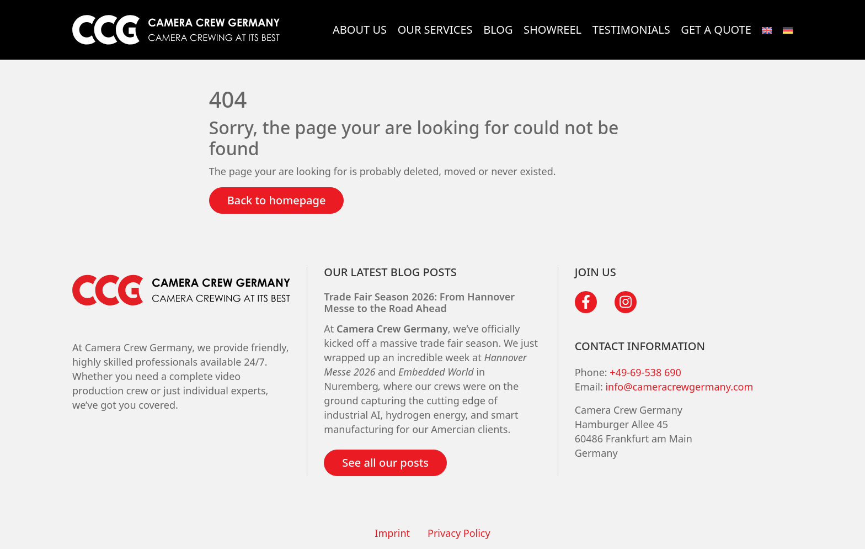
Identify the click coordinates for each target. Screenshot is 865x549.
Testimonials (631, 29)
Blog (497, 29)
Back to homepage (276, 200)
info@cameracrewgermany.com (679, 386)
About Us (360, 29)
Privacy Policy (459, 533)
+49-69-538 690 (645, 372)
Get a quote (716, 29)
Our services (435, 29)
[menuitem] (767, 30)
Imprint (392, 533)
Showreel (552, 29)
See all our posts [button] (385, 462)
